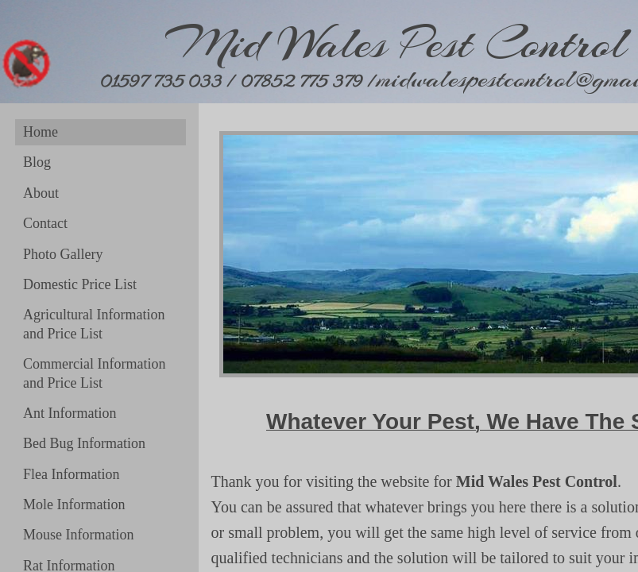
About (41, 193)
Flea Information (71, 474)
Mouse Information (78, 535)
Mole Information (74, 504)
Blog (37, 162)
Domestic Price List (80, 284)
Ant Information (69, 413)
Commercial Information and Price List (94, 373)
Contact (45, 223)
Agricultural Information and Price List (93, 324)
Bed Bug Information (84, 443)
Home (40, 132)
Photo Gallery (63, 254)
